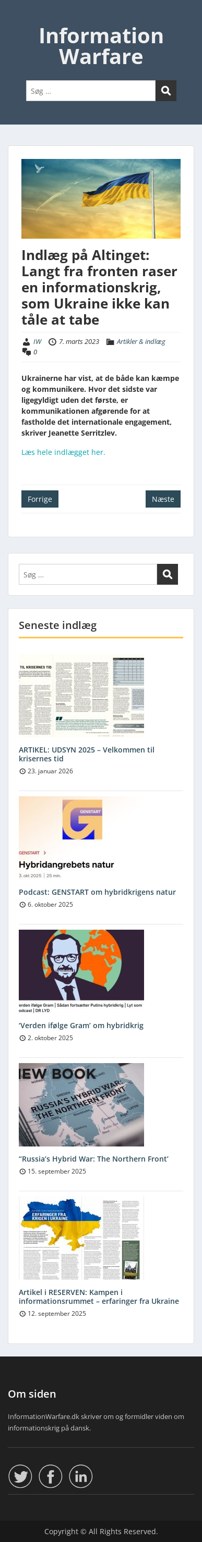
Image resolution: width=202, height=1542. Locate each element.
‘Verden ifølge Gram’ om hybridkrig (81, 1025)
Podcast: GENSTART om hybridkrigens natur (97, 892)
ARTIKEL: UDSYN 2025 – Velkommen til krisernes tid (87, 754)
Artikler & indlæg (141, 341)
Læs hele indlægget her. (63, 452)
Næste (163, 499)
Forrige (40, 499)
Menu (19, 17)
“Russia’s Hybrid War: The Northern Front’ (94, 1159)
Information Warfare (101, 45)
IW (37, 341)
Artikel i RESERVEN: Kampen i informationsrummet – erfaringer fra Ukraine (99, 1296)
